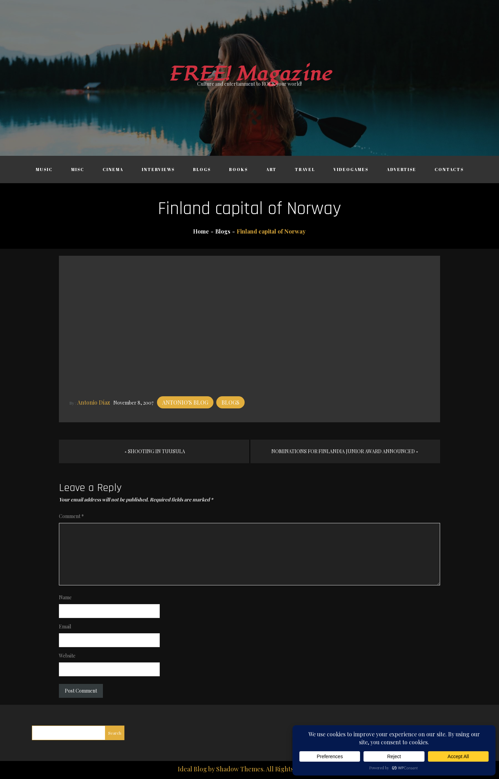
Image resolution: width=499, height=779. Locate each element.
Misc (77, 169)
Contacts (449, 169)
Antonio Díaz (93, 402)
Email (65, 626)
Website (67, 655)
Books (238, 169)
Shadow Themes (239, 769)
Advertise (401, 169)
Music (44, 169)
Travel (305, 169)
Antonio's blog (185, 402)
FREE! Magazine (249, 74)
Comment (71, 516)
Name (65, 597)
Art (271, 169)
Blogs (202, 169)
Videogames (350, 169)
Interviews (158, 169)
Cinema (113, 169)
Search (114, 733)
